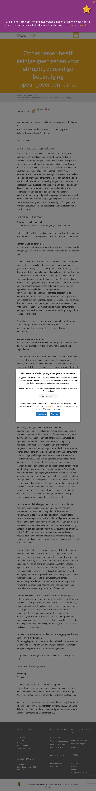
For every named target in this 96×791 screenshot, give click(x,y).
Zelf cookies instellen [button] (48, 396)
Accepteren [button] (41, 414)
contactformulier (79, 24)
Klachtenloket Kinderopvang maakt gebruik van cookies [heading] (48, 373)
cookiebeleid (48, 406)
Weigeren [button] (55, 414)
